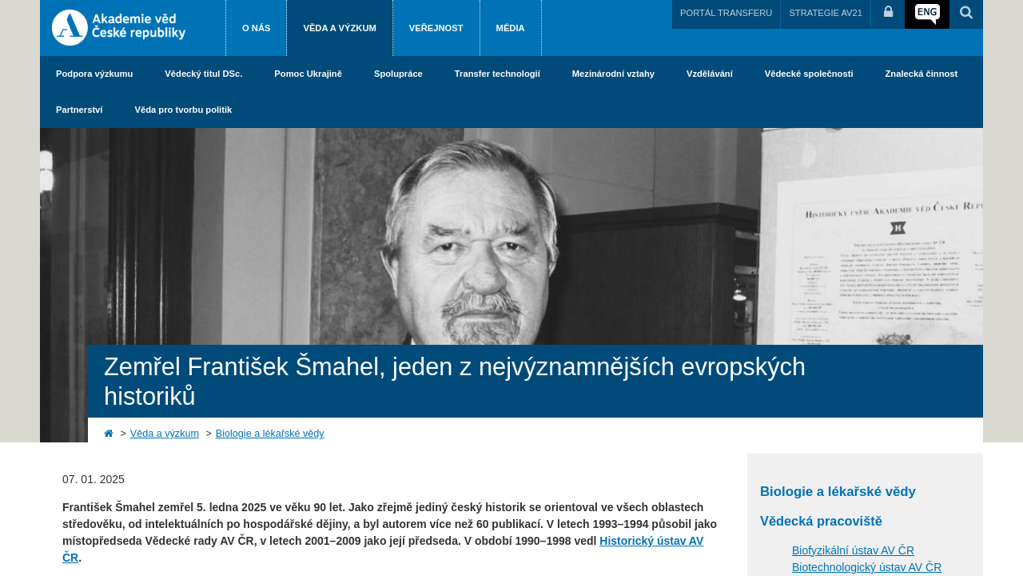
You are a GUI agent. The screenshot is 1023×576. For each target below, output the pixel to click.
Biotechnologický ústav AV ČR (866, 567)
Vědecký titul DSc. (203, 73)
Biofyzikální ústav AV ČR (853, 550)
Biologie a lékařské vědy (270, 433)
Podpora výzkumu (94, 73)
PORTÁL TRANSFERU (726, 13)
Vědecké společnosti (809, 73)
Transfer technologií (497, 73)
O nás (256, 28)
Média (510, 28)
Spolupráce (398, 73)
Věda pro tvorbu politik (183, 109)
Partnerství (79, 109)
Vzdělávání (710, 73)
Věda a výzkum (339, 28)
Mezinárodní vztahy (613, 73)
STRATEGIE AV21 (825, 13)
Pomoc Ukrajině (308, 73)
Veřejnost (436, 28)
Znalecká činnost (922, 73)
